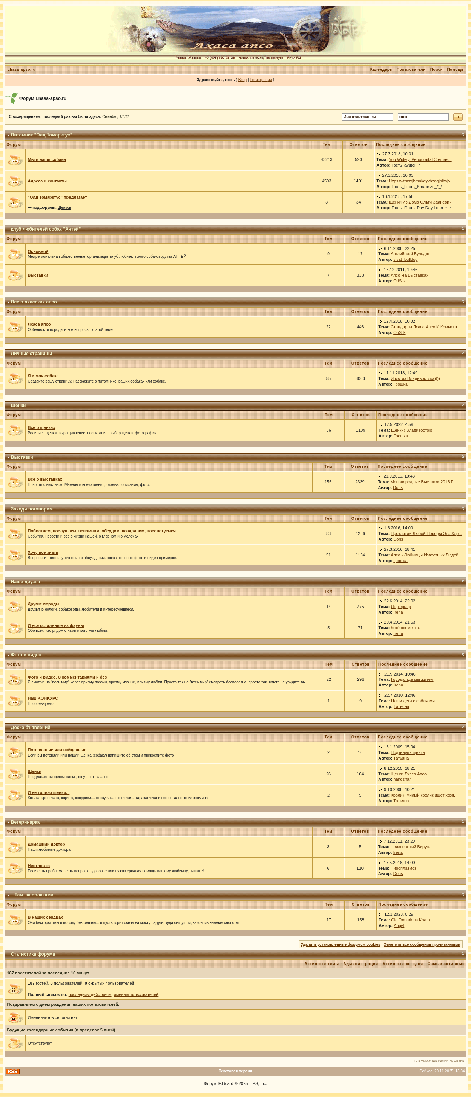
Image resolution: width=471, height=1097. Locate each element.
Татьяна (401, 706)
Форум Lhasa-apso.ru (43, 98)
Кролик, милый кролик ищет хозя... (424, 795)
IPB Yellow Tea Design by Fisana (439, 1061)
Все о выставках (45, 479)
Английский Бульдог (410, 253)
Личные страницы (31, 353)
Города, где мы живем (412, 679)
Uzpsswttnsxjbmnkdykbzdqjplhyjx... (421, 181)
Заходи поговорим (32, 509)
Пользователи (411, 69)
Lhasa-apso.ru (21, 69)
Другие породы (43, 604)
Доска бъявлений (31, 727)
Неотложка (39, 865)
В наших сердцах (45, 917)
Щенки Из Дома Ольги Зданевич (420, 202)
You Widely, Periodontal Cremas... (420, 159)
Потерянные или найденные (57, 750)
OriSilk (399, 281)
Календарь (381, 69)
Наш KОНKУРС (43, 698)
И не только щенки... (48, 792)
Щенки (18, 405)
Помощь (455, 69)
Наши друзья (25, 581)
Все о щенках (41, 427)
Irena (398, 612)
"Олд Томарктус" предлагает (57, 197)
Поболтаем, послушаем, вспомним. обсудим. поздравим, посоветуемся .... (104, 531)
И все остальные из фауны (56, 625)
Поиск (436, 69)
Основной (38, 251)
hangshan (402, 779)
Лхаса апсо (39, 324)
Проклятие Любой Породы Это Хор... (426, 533)
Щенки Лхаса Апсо (409, 774)
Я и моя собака (43, 376)
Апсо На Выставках (409, 275)
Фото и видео (26, 654)
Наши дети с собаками (413, 701)
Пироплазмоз (403, 868)
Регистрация (261, 80)
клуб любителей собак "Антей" (46, 229)
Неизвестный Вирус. (410, 846)
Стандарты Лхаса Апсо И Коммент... (425, 327)
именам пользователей (136, 994)
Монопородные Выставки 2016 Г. (422, 482)
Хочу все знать (43, 552)
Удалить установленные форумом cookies (340, 944)
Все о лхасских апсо (34, 302)
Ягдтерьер (401, 606)
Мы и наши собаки (47, 159)
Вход (242, 80)
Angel (399, 925)
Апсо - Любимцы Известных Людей (424, 555)
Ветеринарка (25, 822)
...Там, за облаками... (34, 895)
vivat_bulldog (405, 259)
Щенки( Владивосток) (411, 430)
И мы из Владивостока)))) (415, 378)
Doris (398, 487)
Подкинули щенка (408, 752)
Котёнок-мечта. (405, 627)
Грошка (400, 384)
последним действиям (90, 994)
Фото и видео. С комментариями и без (67, 677)
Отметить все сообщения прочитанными (422, 944)
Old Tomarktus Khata (410, 920)
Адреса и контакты (47, 181)
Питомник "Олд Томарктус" (41, 135)
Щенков (64, 207)
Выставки (38, 275)
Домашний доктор (46, 844)
